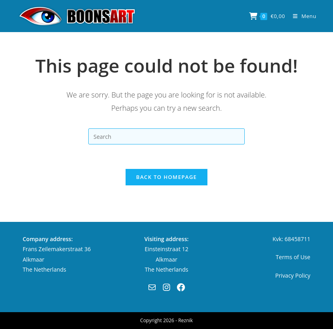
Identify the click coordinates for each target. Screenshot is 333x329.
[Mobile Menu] (302, 16)
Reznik (185, 320)
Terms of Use (293, 257)
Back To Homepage (166, 177)
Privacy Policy (292, 275)
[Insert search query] (166, 136)
